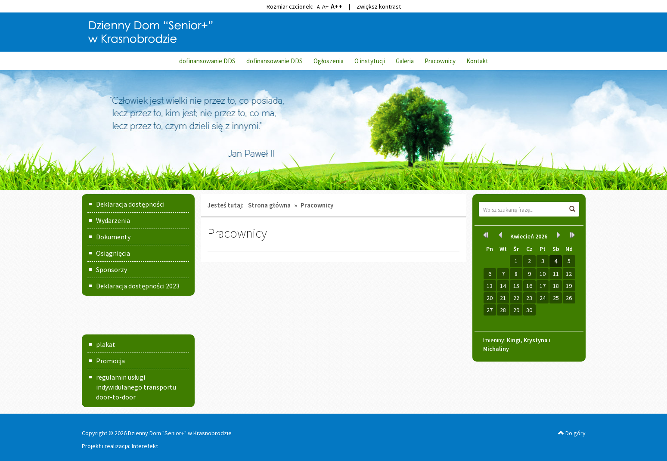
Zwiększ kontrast (379, 6)
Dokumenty (113, 236)
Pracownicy (440, 61)
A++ (336, 6)
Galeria (405, 61)
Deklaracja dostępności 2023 (138, 286)
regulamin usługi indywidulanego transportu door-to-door (136, 387)
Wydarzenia (113, 220)
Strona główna (269, 205)
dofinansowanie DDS (207, 61)
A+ (325, 6)
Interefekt (145, 446)
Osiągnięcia (113, 253)
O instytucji (369, 61)
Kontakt (477, 61)
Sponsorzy (111, 269)
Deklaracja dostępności (130, 204)
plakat (105, 344)
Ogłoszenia (328, 61)
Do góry (572, 433)
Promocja (110, 360)
